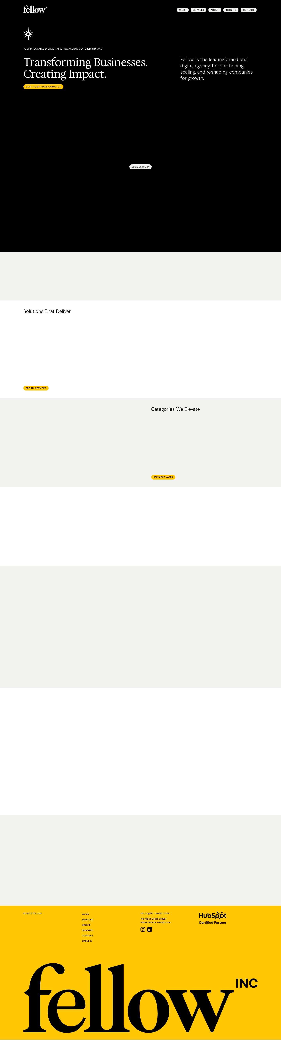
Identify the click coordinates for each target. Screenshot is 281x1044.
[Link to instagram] (142, 933)
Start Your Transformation (43, 88)
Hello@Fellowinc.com (154, 916)
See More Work (163, 479)
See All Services (36, 390)
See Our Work (140, 167)
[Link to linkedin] (149, 933)
